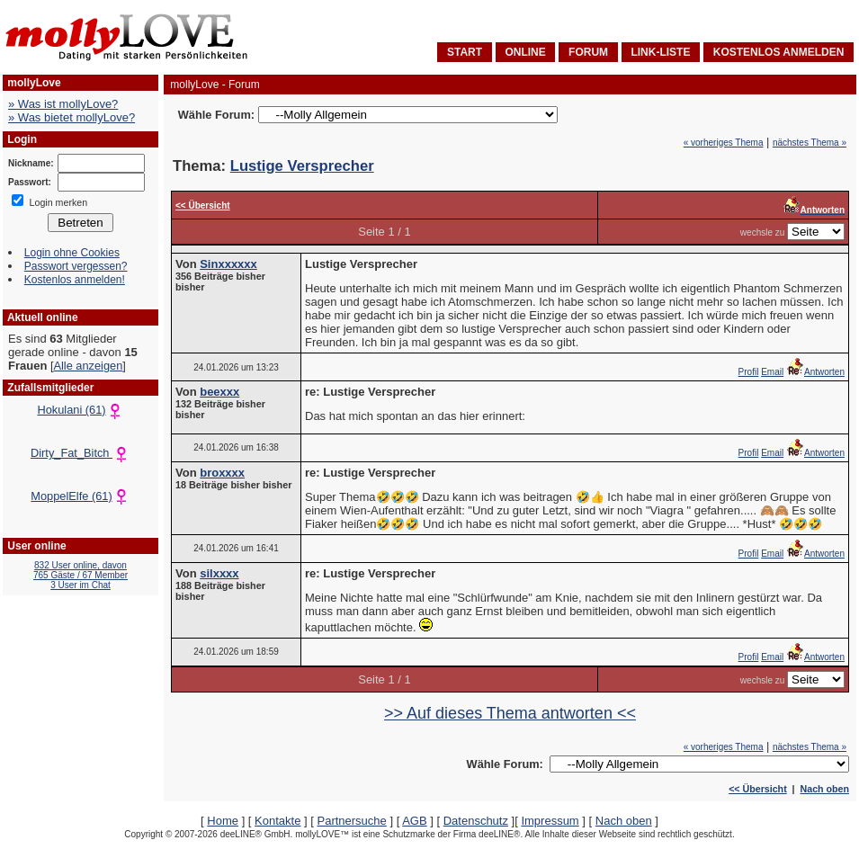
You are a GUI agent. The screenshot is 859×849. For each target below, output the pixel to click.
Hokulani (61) (80, 409)
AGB (414, 820)
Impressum (549, 820)
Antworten (815, 372)
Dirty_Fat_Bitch (80, 453)
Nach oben (825, 788)
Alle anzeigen (87, 365)
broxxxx (222, 472)
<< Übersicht (758, 788)
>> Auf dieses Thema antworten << (510, 713)
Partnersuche (351, 820)
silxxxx (219, 573)
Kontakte (277, 820)
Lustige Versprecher (302, 165)
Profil (748, 372)
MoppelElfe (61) (80, 496)
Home (222, 820)
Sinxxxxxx (228, 264)
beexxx (219, 391)
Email (772, 372)
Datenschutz (475, 820)
